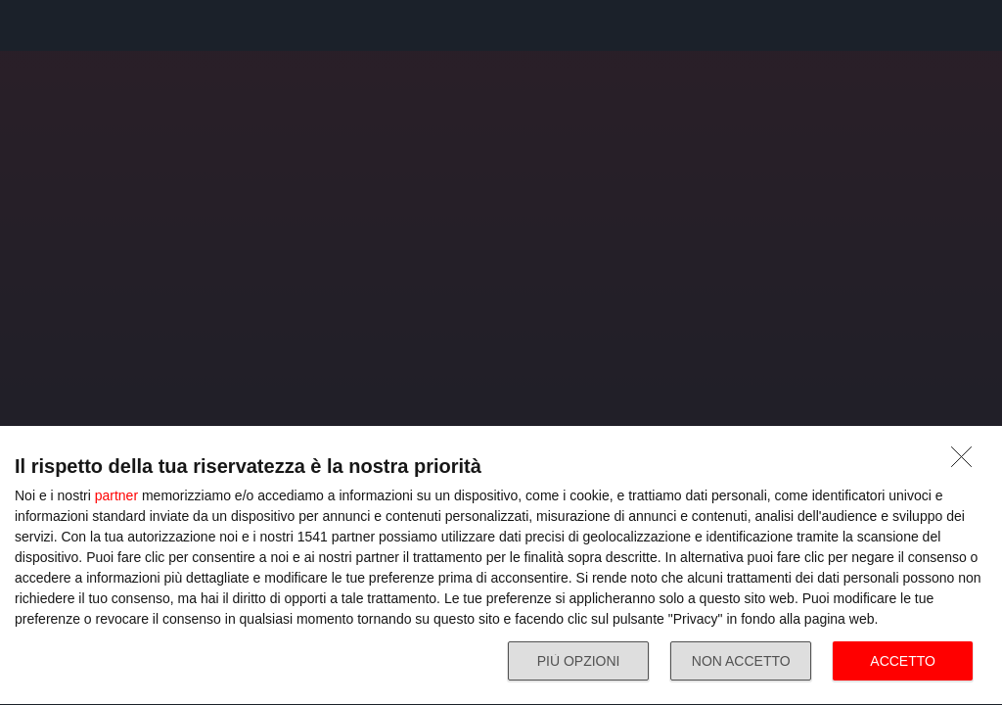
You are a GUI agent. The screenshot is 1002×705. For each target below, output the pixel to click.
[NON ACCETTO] (966, 462)
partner (116, 495)
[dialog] (501, 566)
